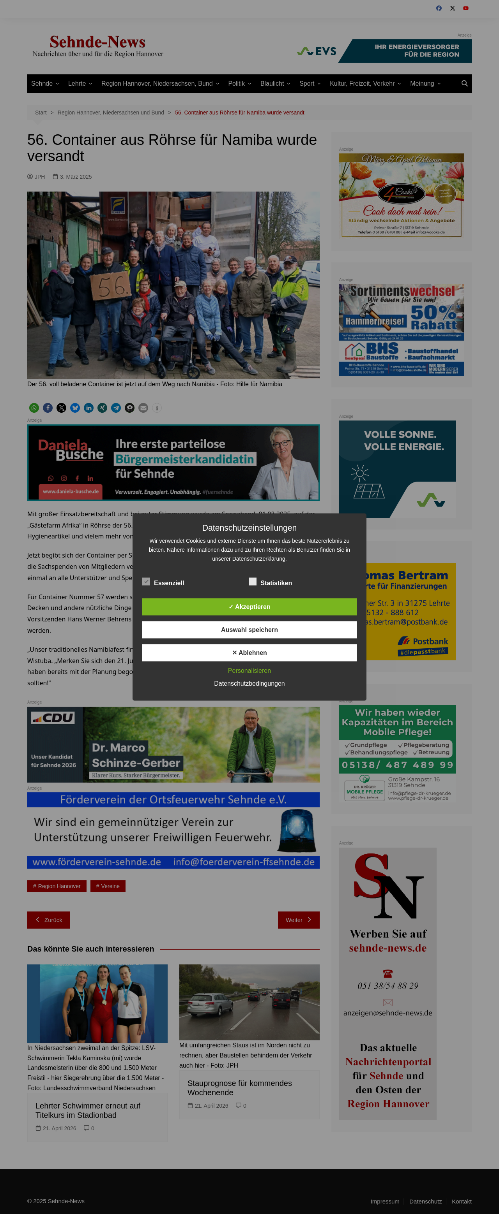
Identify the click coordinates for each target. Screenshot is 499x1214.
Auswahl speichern (249, 629)
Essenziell (163, 581)
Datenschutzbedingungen (249, 683)
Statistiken (270, 581)
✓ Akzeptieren (249, 606)
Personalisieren (249, 670)
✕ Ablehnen (249, 652)
